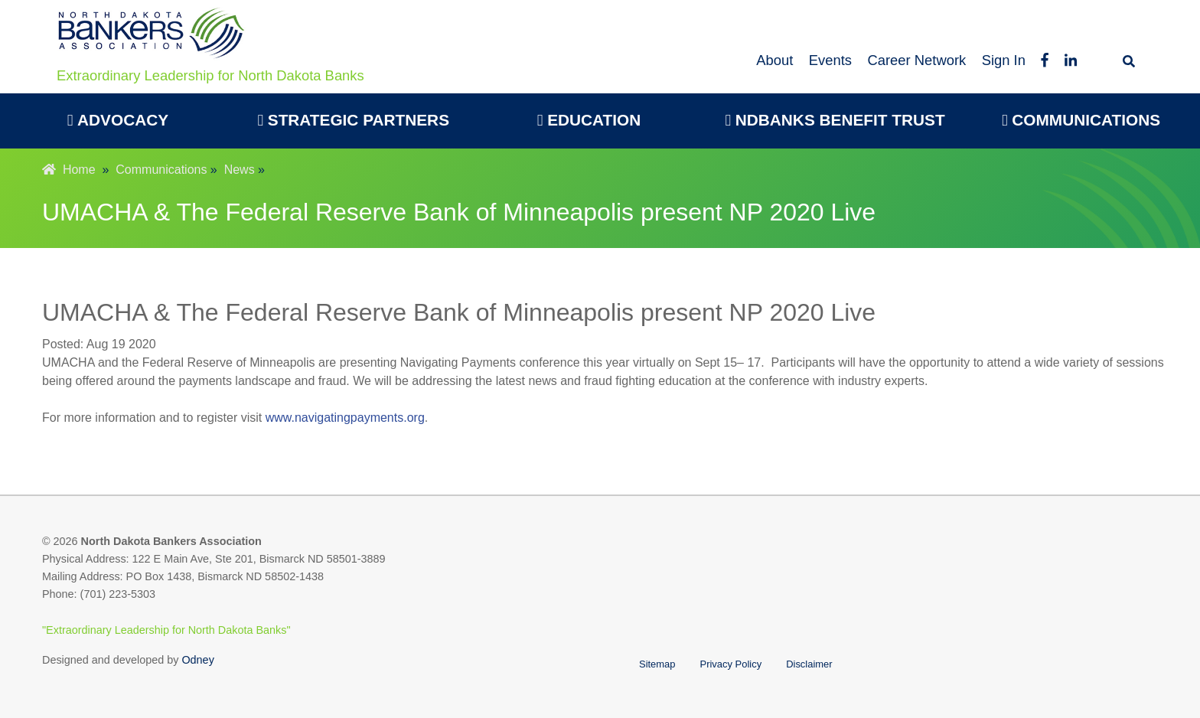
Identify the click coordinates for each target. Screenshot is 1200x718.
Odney (197, 660)
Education (589, 120)
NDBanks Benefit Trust (834, 120)
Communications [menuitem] (161, 169)
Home (69, 169)
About (774, 60)
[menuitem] (118, 120)
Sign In (1004, 60)
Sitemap (657, 664)
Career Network (916, 60)
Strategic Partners (353, 120)
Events (830, 60)
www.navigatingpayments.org (345, 417)
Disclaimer (809, 664)
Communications (1081, 120)
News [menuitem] (239, 169)
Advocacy (117, 120)
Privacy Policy (731, 664)
